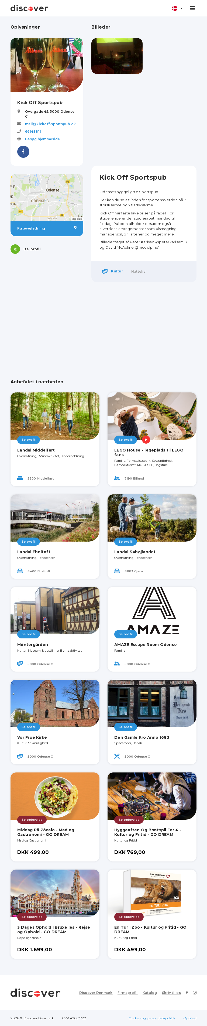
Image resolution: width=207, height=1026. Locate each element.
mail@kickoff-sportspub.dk (50, 124)
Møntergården (32, 644)
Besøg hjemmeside (42, 139)
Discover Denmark (96, 993)
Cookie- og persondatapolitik (152, 1018)
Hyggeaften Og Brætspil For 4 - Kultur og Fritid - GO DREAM (147, 832)
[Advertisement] (143, 120)
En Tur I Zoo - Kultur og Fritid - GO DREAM (150, 929)
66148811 (33, 131)
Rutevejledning (47, 228)
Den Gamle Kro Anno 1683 (141, 737)
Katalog (150, 993)
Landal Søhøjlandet (135, 551)
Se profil (29, 440)
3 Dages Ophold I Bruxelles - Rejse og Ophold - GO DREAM (53, 929)
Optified (189, 1018)
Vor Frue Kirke (32, 737)
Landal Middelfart (36, 450)
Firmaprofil (128, 993)
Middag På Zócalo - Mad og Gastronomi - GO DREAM (45, 832)
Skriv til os (171, 993)
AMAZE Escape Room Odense (145, 644)
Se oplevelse (32, 820)
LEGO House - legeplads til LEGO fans (149, 452)
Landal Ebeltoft (33, 551)
